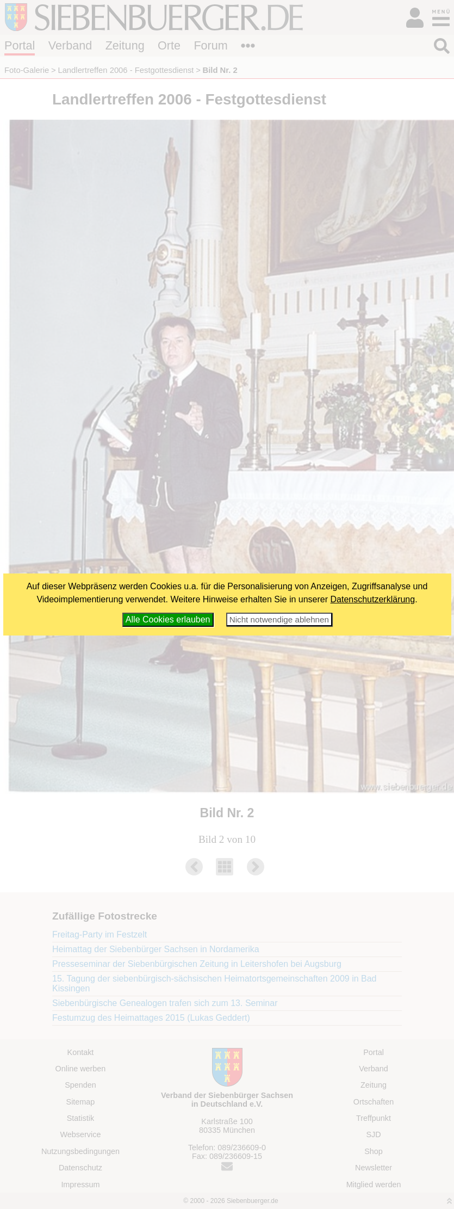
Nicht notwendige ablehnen (279, 619)
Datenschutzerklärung (373, 599)
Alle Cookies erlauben (168, 619)
